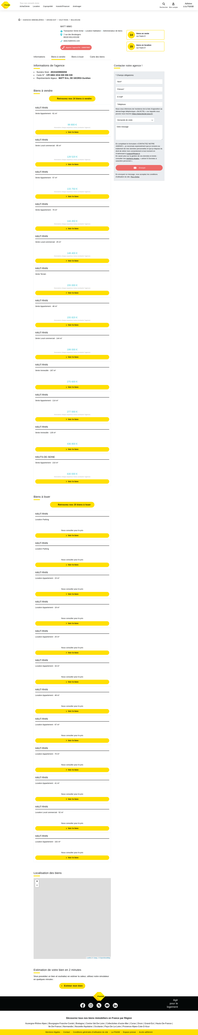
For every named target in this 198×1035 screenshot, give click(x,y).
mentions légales (132, 158)
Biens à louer (77, 57)
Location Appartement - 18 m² (47, 607)
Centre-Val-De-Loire (95, 1023)
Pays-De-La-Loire (113, 1026)
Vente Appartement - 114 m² (46, 400)
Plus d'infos (135, 176)
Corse (133, 1023)
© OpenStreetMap (104, 958)
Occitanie (98, 1026)
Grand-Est (149, 1023)
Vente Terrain (40, 274)
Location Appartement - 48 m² (47, 695)
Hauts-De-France (164, 1023)
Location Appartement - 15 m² (47, 578)
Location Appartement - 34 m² (47, 666)
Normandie (68, 1026)
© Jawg (94, 958)
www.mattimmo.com (72, 41)
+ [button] (37, 881)
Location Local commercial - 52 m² (49, 812)
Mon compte (173, 7)
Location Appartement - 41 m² (47, 783)
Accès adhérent (146, 1032)
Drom (140, 1023)
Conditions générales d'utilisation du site (90, 1032)
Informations (39, 57)
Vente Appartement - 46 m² (46, 306)
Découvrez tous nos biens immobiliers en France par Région (99, 1018)
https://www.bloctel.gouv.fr (142, 114)
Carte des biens (97, 57)
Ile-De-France (54, 1026)
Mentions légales (52, 1032)
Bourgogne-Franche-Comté (61, 1023)
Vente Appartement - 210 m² (46, 463)
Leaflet (89, 958)
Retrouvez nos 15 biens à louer (74, 505)
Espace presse (129, 1032)
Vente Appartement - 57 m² (46, 178)
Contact (66, 1032)
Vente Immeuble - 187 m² (45, 370)
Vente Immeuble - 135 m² (45, 433)
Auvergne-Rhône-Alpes (36, 1023)
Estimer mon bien (73, 986)
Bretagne (80, 1023)
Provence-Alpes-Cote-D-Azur (136, 1026)
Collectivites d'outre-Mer (117, 1023)
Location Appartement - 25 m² (47, 637)
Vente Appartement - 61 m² (46, 113)
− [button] (37, 885)
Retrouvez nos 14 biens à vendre (74, 99)
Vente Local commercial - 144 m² (48, 338)
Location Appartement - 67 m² (47, 725)
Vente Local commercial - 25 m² (48, 242)
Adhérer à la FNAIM (188, 5)
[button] (24, 6)
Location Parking (42, 520)
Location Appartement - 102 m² (47, 842)
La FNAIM (115, 1032)
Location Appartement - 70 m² (47, 754)
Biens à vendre (58, 57)
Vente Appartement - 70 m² (46, 210)
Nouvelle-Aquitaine (83, 1026)
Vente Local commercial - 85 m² (48, 146)
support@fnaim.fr (133, 154)
